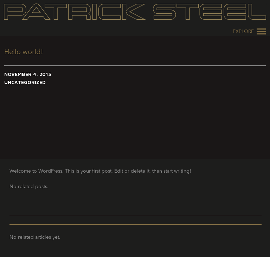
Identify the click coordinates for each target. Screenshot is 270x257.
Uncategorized (25, 82)
